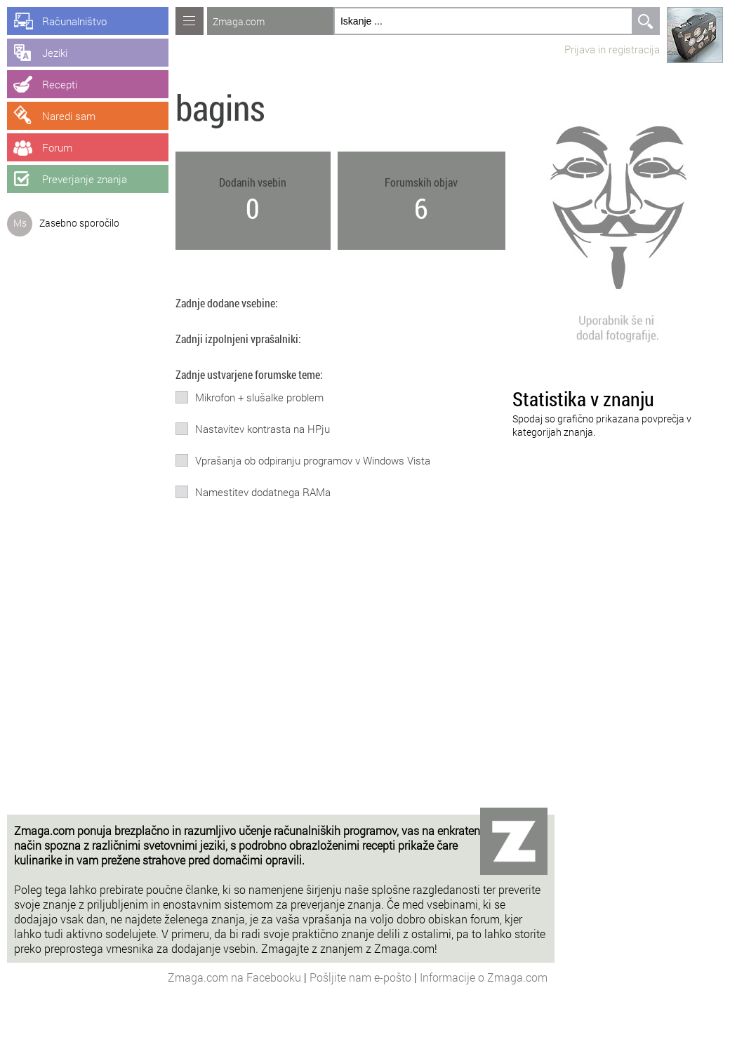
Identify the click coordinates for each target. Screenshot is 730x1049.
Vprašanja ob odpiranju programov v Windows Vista (312, 460)
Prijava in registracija (612, 49)
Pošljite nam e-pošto (362, 977)
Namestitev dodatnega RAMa (263, 492)
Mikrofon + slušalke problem (259, 397)
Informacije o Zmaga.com (484, 977)
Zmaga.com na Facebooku (236, 977)
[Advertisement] (281, 709)
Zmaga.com (239, 21)
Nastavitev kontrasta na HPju (262, 429)
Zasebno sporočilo (79, 222)
